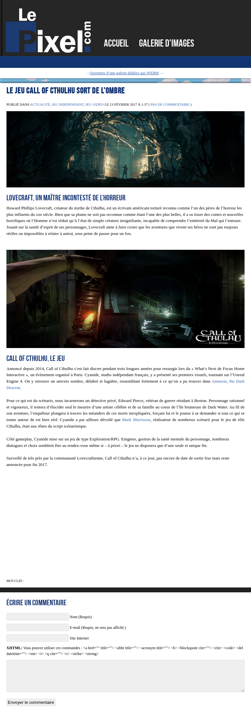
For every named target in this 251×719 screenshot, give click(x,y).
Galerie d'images (166, 42)
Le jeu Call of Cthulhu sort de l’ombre (65, 90)
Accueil (116, 42)
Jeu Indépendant (68, 104)
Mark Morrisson (136, 419)
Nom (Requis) (81, 617)
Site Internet (79, 638)
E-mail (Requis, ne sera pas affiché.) (98, 627)
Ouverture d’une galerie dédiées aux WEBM (124, 73)
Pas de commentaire (170, 104)
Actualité (40, 104)
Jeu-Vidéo (94, 104)
